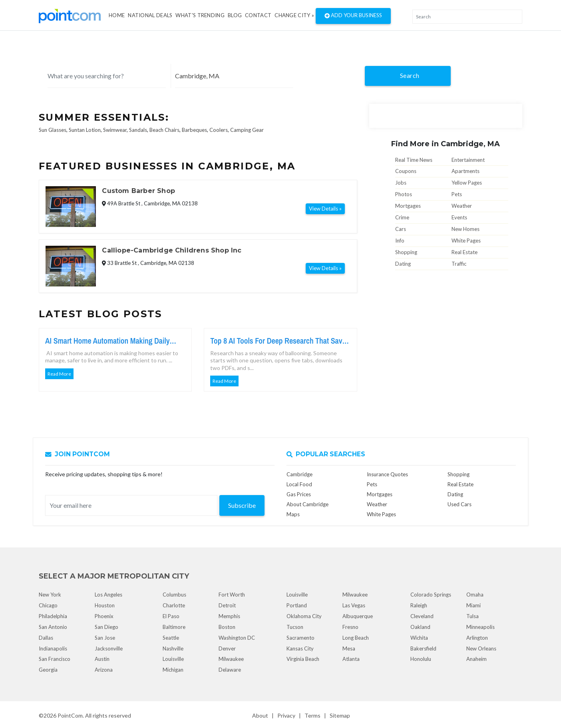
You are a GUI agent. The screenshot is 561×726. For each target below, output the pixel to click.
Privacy (286, 715)
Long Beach (355, 638)
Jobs (400, 182)
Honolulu (420, 659)
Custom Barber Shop (138, 191)
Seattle (171, 638)
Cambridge (299, 474)
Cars (400, 229)
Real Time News (413, 160)
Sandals (138, 130)
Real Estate (464, 252)
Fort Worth (232, 594)
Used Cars (459, 504)
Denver (227, 648)
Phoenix (104, 616)
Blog (235, 15)
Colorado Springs (430, 594)
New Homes (465, 229)
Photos (403, 194)
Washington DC (237, 638)
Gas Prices (298, 494)
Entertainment (468, 160)
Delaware (230, 669)
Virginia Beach (302, 659)
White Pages (466, 240)
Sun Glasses (52, 130)
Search (410, 75)
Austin (102, 659)
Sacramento (300, 638)
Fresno (350, 627)
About (260, 715)
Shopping (406, 252)
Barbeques (194, 130)
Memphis (229, 616)
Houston (105, 605)
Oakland (420, 627)
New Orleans (481, 648)
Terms (312, 715)
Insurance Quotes (387, 474)
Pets (457, 194)
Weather (462, 206)
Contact (258, 15)
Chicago (48, 605)
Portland (296, 605)
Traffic (459, 264)
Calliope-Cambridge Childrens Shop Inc (171, 250)
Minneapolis (480, 627)
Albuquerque (357, 616)
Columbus (174, 594)
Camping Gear (247, 130)
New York (50, 594)
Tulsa (472, 616)
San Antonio (53, 627)
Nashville (173, 648)
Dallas (46, 638)
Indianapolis (53, 648)
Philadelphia (53, 616)
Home (117, 15)
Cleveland (422, 616)
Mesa (348, 648)
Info (399, 240)
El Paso (171, 616)
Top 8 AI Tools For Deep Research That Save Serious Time (278, 341)
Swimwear (115, 130)
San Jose (105, 638)
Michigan (173, 669)
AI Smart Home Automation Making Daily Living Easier (107, 341)
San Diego (106, 627)
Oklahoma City (304, 616)
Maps (293, 514)
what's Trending (200, 15)
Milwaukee (231, 659)
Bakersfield (423, 648)
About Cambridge (307, 504)
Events (459, 217)
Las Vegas (353, 605)
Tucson (294, 627)
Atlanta (351, 659)
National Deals (150, 15)
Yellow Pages (467, 182)
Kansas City (300, 648)
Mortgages (408, 206)
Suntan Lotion (85, 130)
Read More (59, 374)
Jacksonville (109, 648)
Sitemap (340, 715)
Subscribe (242, 505)
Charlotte (174, 605)
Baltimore (174, 627)
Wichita (419, 638)
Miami (473, 605)
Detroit (227, 605)
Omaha (474, 594)
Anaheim (476, 659)
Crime (402, 217)
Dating (403, 264)
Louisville (173, 659)
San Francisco (54, 659)
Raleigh (418, 605)
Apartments (465, 171)
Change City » (294, 15)
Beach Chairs (164, 130)
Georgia (48, 669)
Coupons (405, 171)
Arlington (477, 638)
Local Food (299, 484)
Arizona (104, 669)
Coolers (218, 130)
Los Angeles (108, 594)
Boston (227, 627)
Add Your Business (353, 16)
